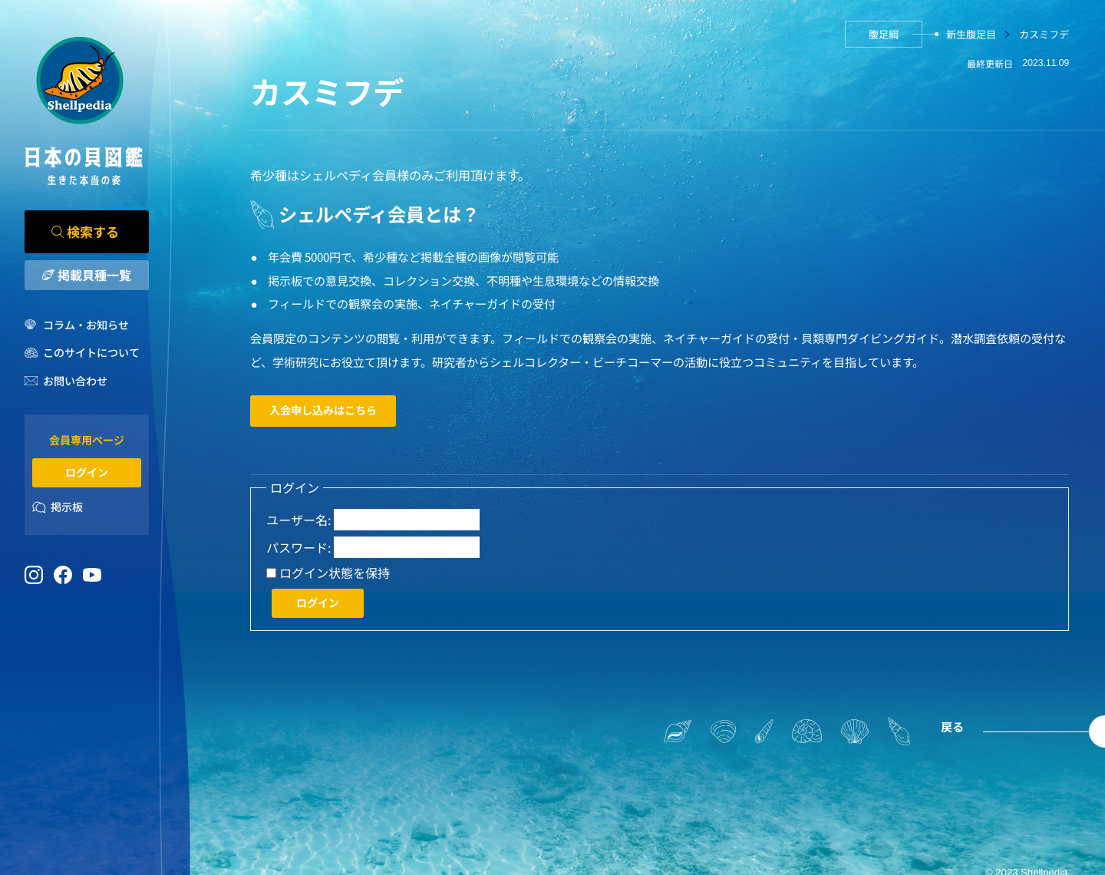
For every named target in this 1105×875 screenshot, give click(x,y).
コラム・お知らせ (86, 324)
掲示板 (67, 506)
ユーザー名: (298, 520)
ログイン (86, 472)
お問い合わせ (75, 380)
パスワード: (298, 547)
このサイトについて (91, 352)
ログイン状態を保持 (334, 573)
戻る (952, 726)
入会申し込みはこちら (323, 410)
